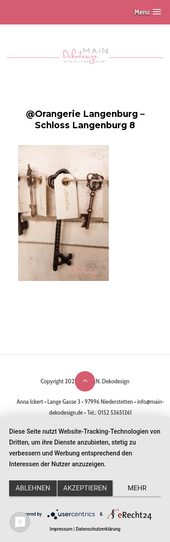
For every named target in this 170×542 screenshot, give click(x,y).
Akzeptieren (85, 488)
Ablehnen (32, 488)
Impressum (61, 529)
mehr (137, 488)
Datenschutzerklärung (98, 529)
